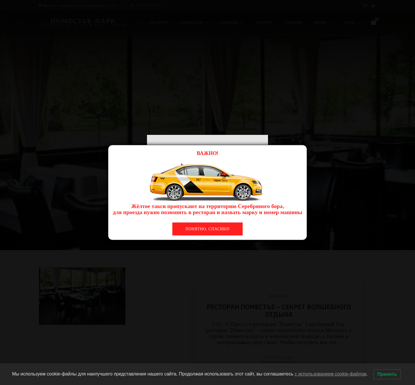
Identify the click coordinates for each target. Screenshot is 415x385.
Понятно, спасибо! (207, 229)
